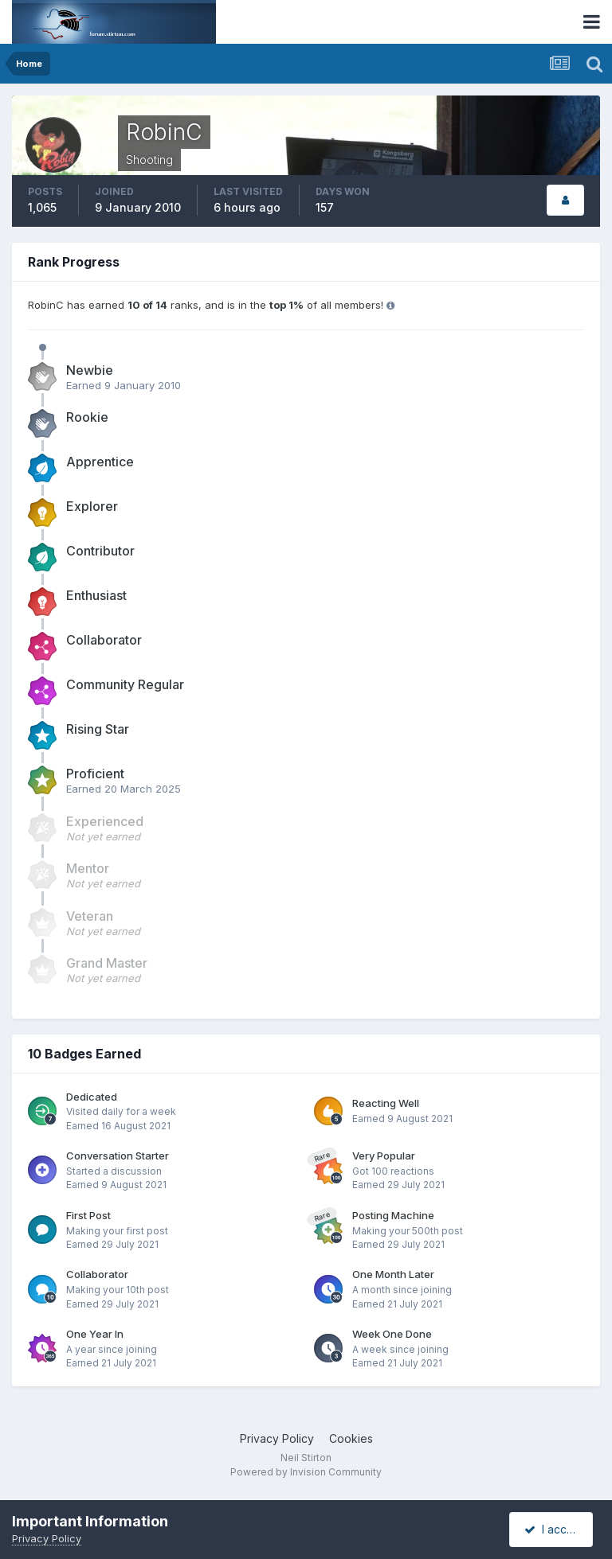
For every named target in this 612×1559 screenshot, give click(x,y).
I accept (553, 1529)
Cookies (351, 1438)
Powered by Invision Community (306, 1472)
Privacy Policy (277, 1438)
